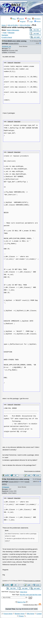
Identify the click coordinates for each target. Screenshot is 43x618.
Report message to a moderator (32, 470)
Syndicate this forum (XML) (30, 604)
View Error (23, 591)
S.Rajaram (5, 486)
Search (20, 19)
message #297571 (13, 43)
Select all (10, 62)
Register (22, 21)
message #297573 (13, 481)
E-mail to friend (7, 37)
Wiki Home (30, 613)
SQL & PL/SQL (13, 25)
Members (36, 19)
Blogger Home (20, 613)
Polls (4, 32)
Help (28, 19)
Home (37, 21)
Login (30, 21)
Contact (39, 613)
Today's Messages (13, 30)
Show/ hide (17, 62)
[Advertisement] (35, 8)
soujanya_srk (6, 46)
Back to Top (21, 601)
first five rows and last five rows (30, 594)
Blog (12, 19)
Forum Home (8, 613)
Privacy (21, 615)
